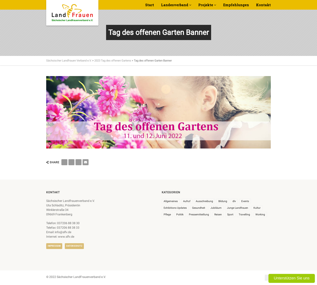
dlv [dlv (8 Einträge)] (234, 201)
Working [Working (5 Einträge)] (260, 214)
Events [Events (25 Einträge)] (245, 201)
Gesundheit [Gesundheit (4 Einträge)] (198, 207)
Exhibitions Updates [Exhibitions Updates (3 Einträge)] (175, 207)
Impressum (54, 245)
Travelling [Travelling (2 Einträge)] (244, 214)
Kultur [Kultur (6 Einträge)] (257, 207)
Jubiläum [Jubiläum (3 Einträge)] (216, 207)
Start (149, 5)
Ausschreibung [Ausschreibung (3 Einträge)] (204, 201)
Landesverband (174, 5)
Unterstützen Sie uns (292, 278)
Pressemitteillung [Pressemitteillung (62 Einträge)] (199, 214)
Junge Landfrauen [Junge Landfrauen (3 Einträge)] (237, 207)
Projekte (205, 5)
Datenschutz (74, 245)
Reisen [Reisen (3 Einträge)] (218, 214)
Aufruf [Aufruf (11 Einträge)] (186, 201)
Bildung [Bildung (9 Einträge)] (222, 201)
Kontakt (263, 5)
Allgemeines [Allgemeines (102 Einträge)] (171, 201)
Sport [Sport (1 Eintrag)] (230, 214)
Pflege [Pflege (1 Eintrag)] (167, 214)
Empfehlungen (236, 5)
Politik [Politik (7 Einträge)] (180, 214)
